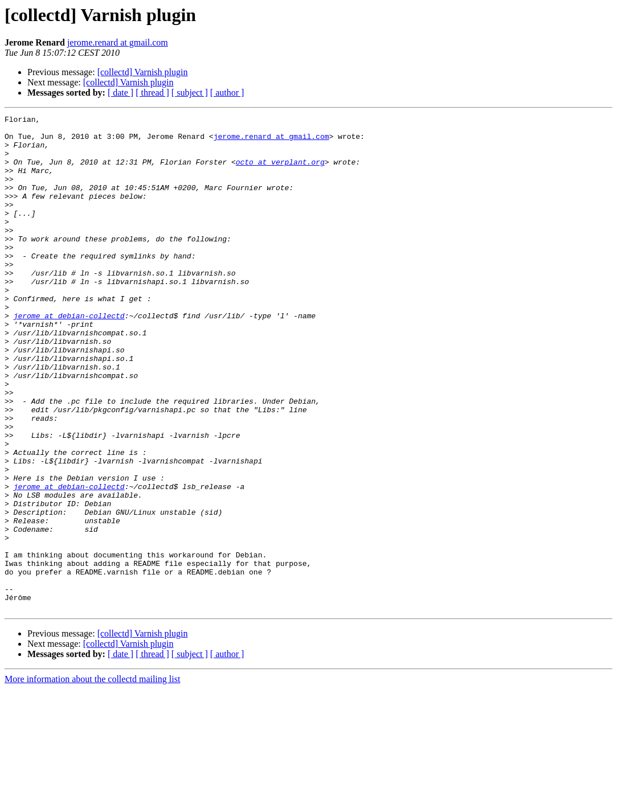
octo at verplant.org (280, 172)
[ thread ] (152, 92)
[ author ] (227, 92)
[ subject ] (189, 92)
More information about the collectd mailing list (92, 778)
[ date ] (120, 92)
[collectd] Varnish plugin (142, 72)
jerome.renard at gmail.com (117, 42)
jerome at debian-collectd (69, 356)
